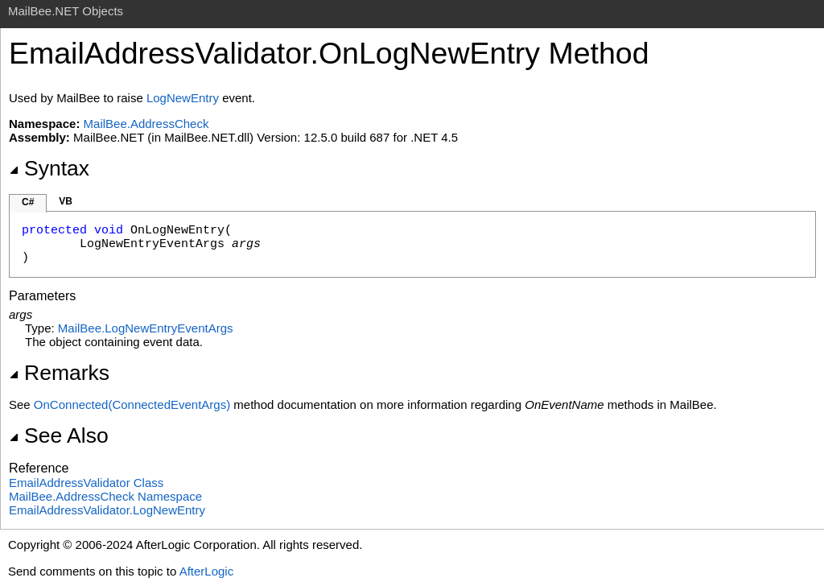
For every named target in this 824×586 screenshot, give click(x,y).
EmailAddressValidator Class (86, 482)
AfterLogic (206, 571)
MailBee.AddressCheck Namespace (105, 496)
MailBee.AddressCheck (146, 123)
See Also (59, 435)
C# (28, 202)
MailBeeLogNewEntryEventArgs (145, 328)
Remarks (59, 373)
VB (65, 201)
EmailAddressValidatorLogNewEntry (107, 510)
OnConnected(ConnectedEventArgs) (132, 404)
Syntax (49, 168)
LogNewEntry (182, 98)
